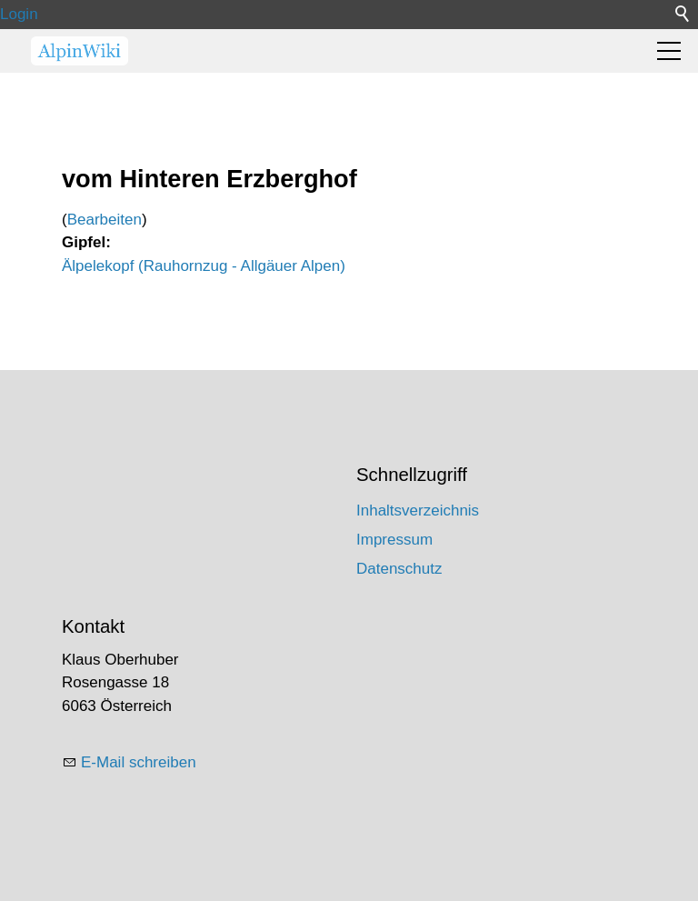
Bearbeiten (104, 219)
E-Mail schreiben (138, 762)
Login (19, 14)
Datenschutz (399, 568)
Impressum (394, 539)
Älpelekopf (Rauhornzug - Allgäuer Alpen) (203, 266)
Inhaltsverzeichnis (417, 510)
